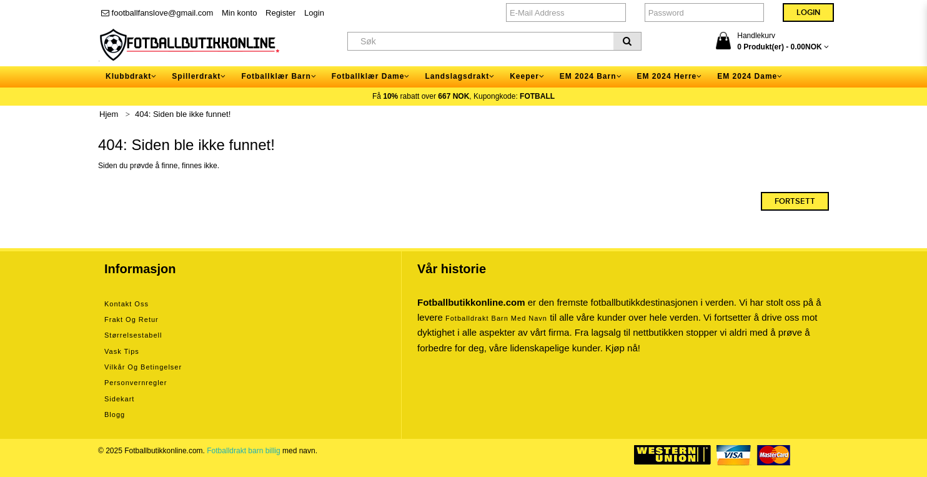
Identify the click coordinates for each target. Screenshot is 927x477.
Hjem (108, 114)
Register (280, 13)
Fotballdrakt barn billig (243, 450)
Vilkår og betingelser (143, 367)
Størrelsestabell (133, 335)
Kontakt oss (126, 304)
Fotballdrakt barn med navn (496, 318)
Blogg (114, 414)
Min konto (239, 13)
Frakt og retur (131, 319)
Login (314, 13)
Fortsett (795, 201)
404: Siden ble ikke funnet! (183, 114)
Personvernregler (135, 382)
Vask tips (121, 351)
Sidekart (119, 399)
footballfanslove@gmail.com (157, 13)
